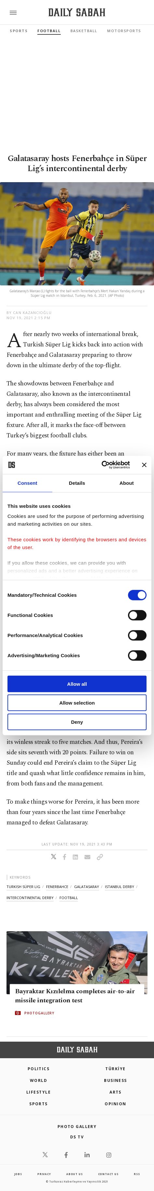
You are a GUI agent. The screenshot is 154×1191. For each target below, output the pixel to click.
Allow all (77, 683)
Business (115, 1080)
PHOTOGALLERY (39, 1012)
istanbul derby (119, 886)
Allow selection (77, 703)
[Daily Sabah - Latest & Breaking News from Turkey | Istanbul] (76, 12)
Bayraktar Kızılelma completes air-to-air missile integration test (75, 995)
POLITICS (39, 1069)
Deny (77, 721)
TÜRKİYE (115, 1069)
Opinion (115, 1104)
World (38, 1080)
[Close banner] (144, 465)
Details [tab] (77, 482)
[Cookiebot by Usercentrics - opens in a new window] (101, 465)
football (68, 897)
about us (74, 1174)
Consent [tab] (27, 482)
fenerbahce (57, 886)
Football (48, 30)
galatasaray (86, 886)
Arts (115, 1092)
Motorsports (124, 30)
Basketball (84, 30)
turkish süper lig (23, 886)
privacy (44, 1174)
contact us (108, 1174)
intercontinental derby (30, 897)
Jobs (18, 1174)
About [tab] (127, 482)
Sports (19, 30)
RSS (137, 1174)
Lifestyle (38, 1092)
